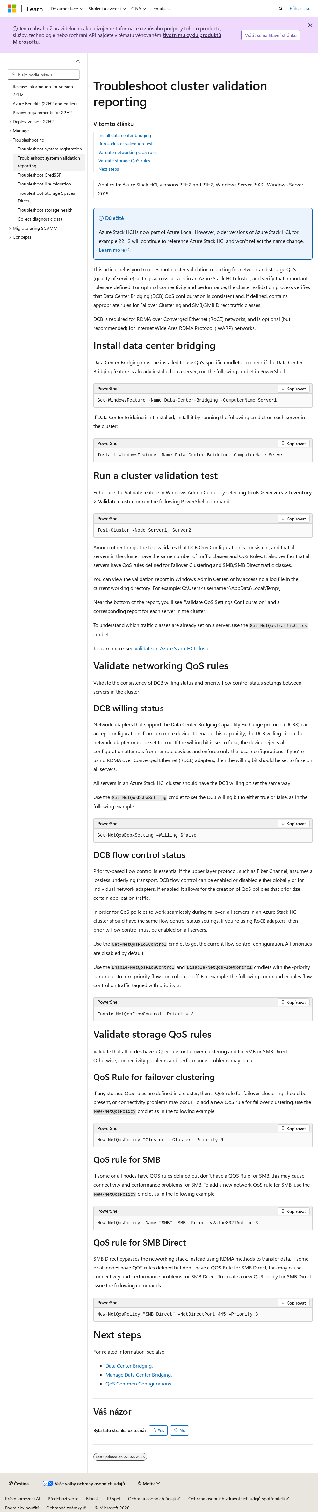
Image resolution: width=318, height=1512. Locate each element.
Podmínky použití (22, 1508)
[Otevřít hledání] (280, 8)
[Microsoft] (12, 8)
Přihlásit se (300, 8)
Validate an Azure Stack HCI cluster (172, 648)
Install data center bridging (124, 135)
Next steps (108, 169)
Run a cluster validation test (125, 144)
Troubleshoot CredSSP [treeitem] (39, 175)
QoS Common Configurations (138, 1383)
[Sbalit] (78, 61)
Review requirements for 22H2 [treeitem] (42, 112)
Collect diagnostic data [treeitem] (40, 219)
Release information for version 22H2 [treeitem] (43, 91)
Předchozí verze (63, 1498)
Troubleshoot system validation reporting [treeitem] (49, 162)
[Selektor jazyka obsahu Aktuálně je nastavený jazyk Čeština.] (19, 1484)
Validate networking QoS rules (127, 152)
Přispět (113, 1498)
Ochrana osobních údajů (152, 1498)
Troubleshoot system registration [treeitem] (50, 149)
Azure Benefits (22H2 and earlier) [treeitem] (45, 103)
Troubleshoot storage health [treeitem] (45, 210)
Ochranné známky (64, 1508)
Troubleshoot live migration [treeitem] (44, 184)
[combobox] (44, 74)
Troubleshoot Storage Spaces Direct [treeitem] (46, 197)
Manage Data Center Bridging (138, 1374)
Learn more (112, 249)
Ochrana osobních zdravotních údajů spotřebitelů (236, 1498)
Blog (90, 1498)
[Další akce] (306, 66)
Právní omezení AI (22, 1498)
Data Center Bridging (128, 1365)
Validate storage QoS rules (124, 160)
